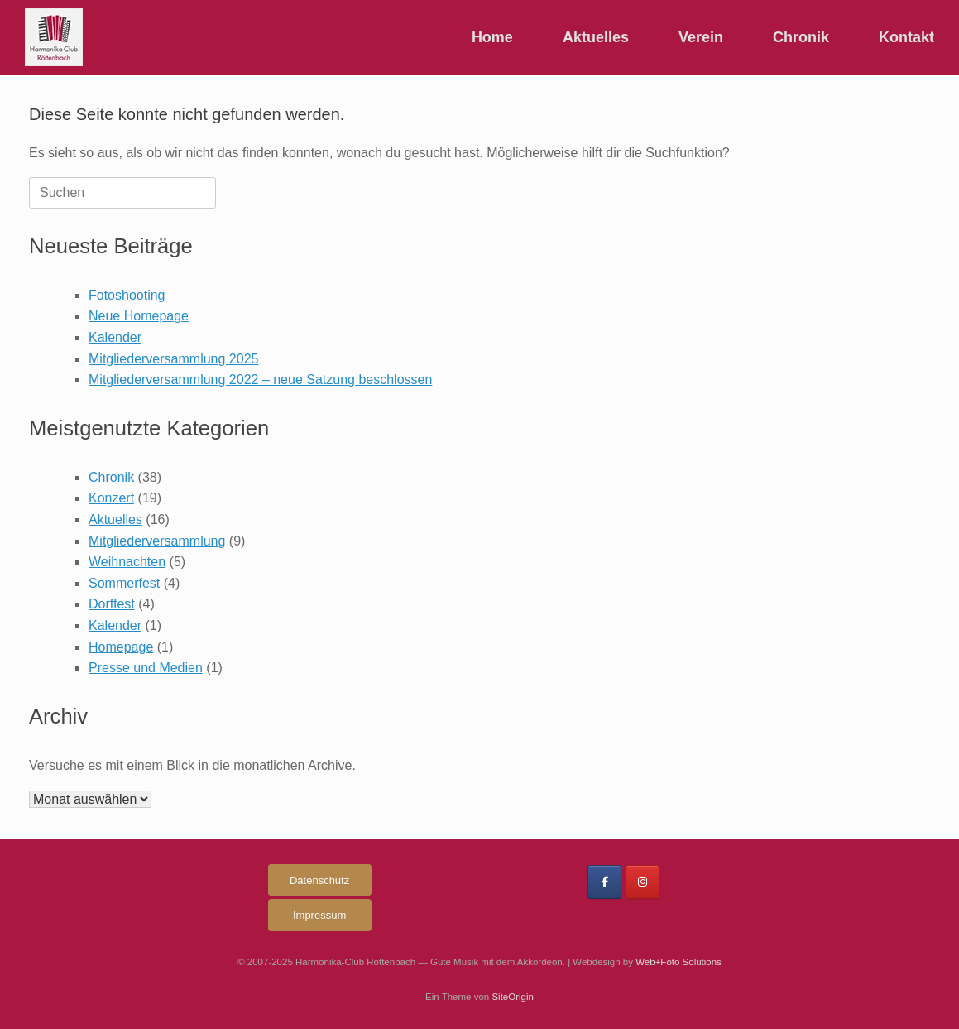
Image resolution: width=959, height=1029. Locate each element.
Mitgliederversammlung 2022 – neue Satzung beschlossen (260, 380)
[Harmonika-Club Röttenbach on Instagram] (642, 882)
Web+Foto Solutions (678, 962)
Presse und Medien (146, 668)
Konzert (111, 498)
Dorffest (112, 604)
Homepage (121, 647)
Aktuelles (596, 37)
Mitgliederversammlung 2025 (173, 359)
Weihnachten (127, 562)
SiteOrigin (512, 997)
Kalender (115, 337)
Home (492, 37)
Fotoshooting (127, 295)
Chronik (801, 37)
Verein (700, 37)
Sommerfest (124, 583)
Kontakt (906, 37)
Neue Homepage (139, 316)
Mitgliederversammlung (157, 541)
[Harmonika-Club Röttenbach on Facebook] (604, 882)
